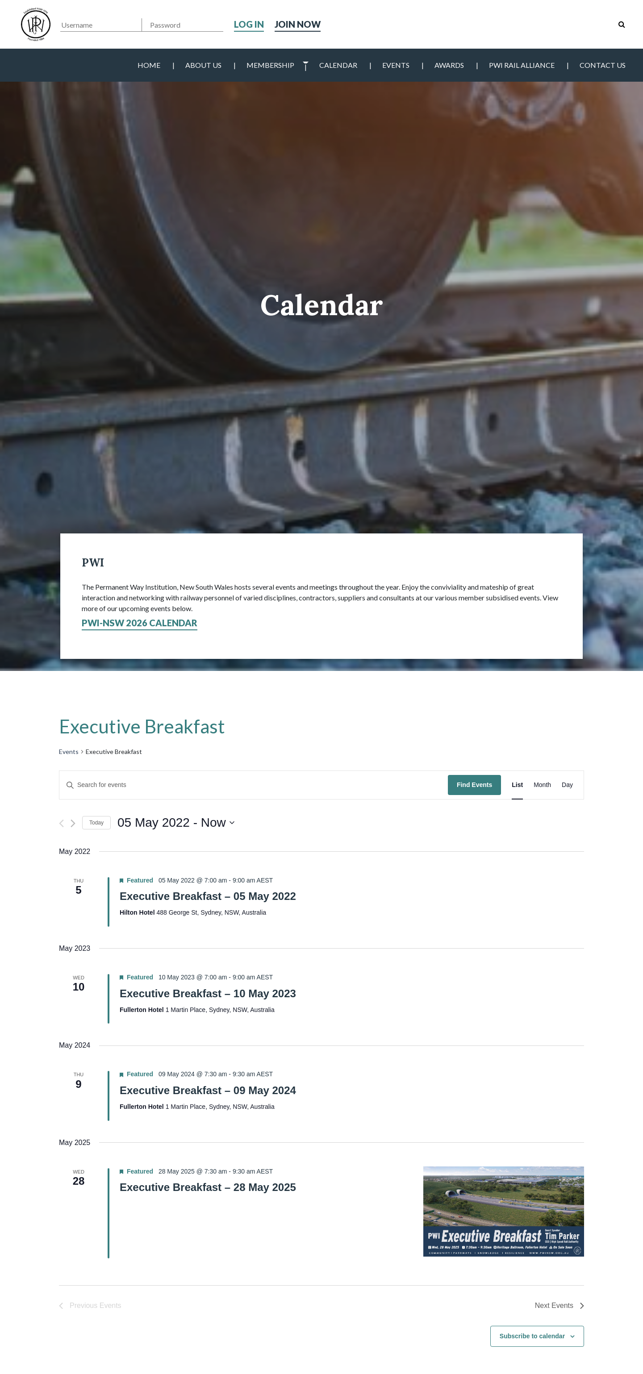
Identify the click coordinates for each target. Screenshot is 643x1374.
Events (395, 65)
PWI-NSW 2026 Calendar (139, 622)
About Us (203, 65)
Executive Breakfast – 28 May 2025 (208, 1187)
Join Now (298, 24)
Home (149, 65)
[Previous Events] (61, 823)
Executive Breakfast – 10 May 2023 (208, 993)
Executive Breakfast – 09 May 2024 (208, 1090)
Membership (270, 65)
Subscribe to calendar (532, 1336)
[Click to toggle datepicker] (175, 823)
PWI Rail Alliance (522, 65)
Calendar (338, 65)
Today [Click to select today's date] (96, 823)
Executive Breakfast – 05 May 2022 (208, 896)
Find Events (474, 784)
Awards (449, 65)
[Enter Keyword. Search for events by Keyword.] (253, 785)
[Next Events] (73, 823)
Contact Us (603, 65)
